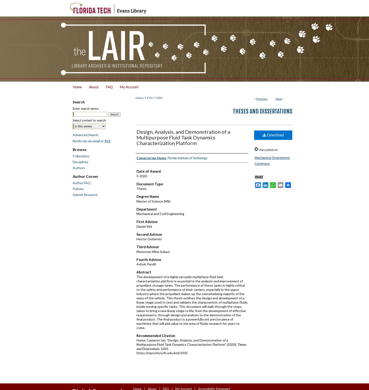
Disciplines (80, 162)
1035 (159, 98)
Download (273, 135)
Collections (81, 156)
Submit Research (85, 195)
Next (279, 99)
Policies (78, 189)
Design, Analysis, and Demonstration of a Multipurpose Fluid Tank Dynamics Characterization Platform (183, 137)
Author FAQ (82, 183)
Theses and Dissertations (262, 111)
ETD (149, 98)
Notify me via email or (91, 141)
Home (140, 98)
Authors (79, 168)
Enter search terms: (86, 108)
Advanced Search (85, 135)
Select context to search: (89, 120)
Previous (262, 99)
